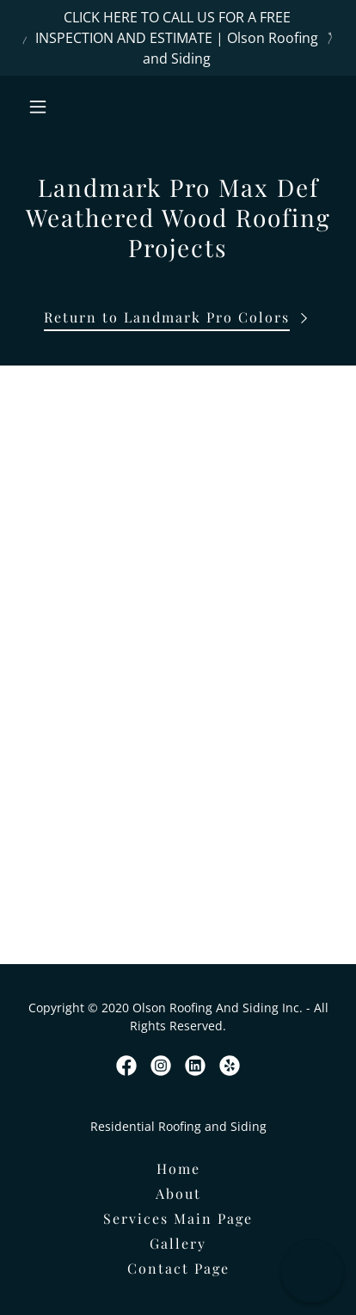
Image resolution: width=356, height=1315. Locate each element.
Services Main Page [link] (178, 1218)
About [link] (178, 1193)
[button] (57, 106)
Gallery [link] (178, 1243)
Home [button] (178, 1168)
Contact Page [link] (178, 1268)
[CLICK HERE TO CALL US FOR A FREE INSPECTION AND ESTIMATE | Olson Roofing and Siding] (178, 37)
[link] (126, 1065)
